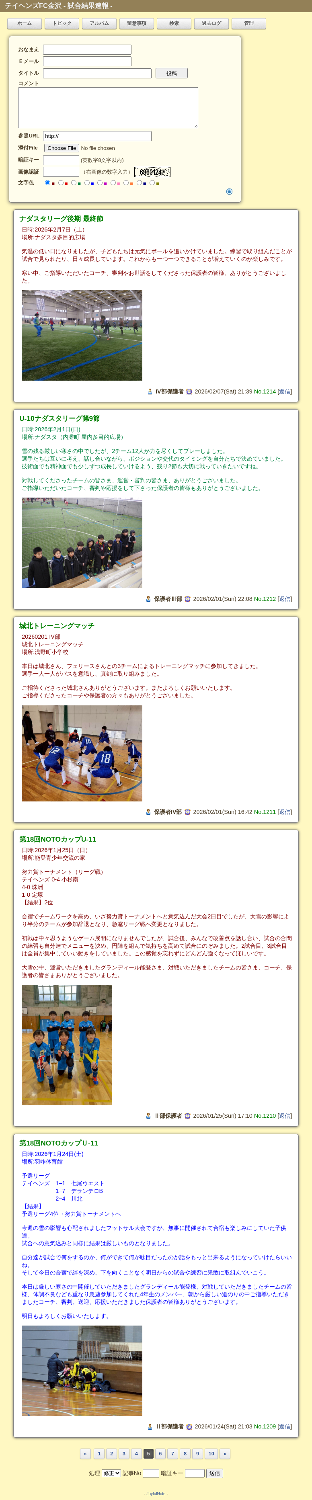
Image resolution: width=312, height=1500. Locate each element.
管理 (249, 23)
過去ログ (211, 23)
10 (211, 1454)
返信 (284, 391)
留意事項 (136, 23)
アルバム (99, 23)
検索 (174, 23)
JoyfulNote (155, 1494)
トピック (62, 23)
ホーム (24, 23)
